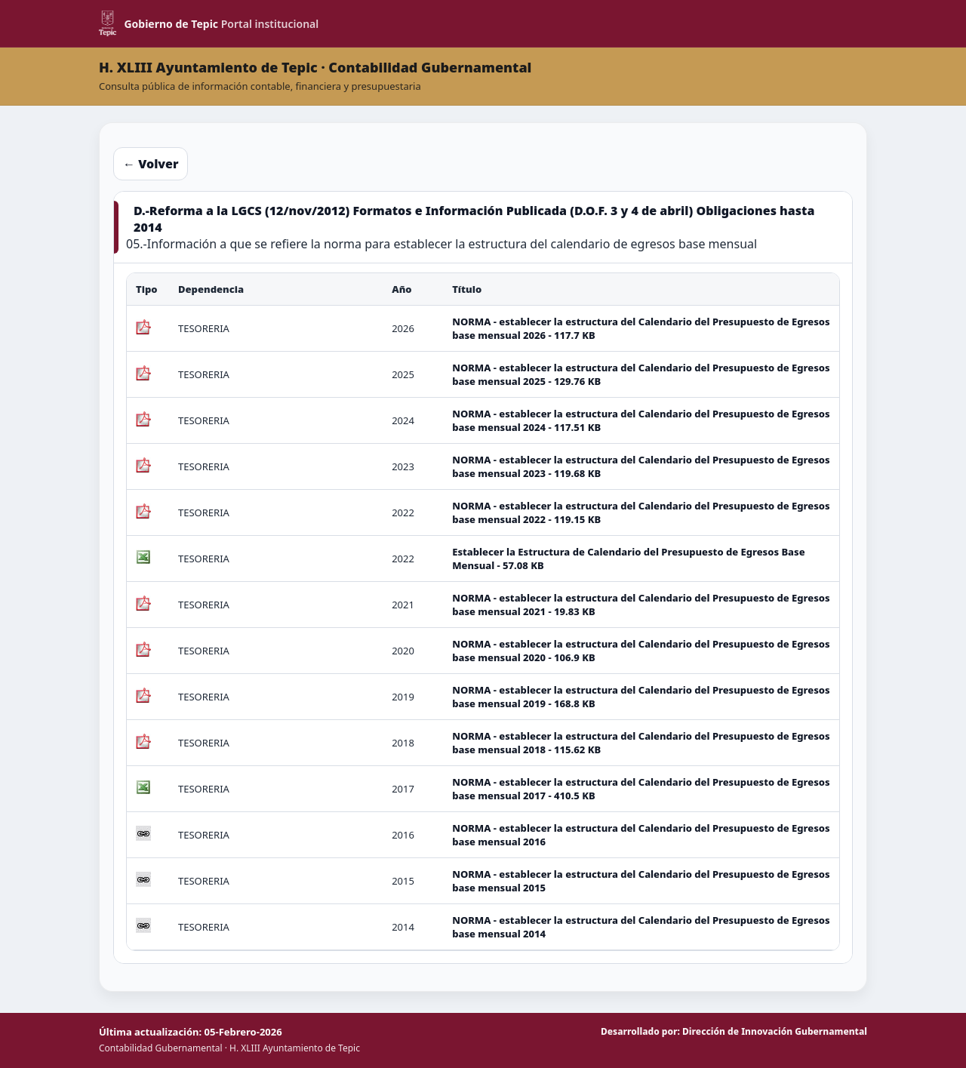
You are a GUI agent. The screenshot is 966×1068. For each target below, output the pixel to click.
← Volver (150, 163)
